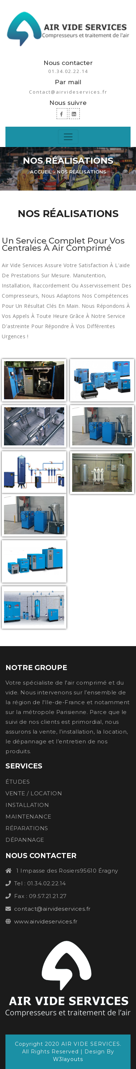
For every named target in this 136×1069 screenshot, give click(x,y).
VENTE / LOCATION (33, 793)
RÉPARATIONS (26, 828)
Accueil (41, 172)
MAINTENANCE (28, 816)
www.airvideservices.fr (46, 921)
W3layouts (68, 1059)
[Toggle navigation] (68, 137)
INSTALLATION (27, 804)
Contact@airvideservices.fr (68, 92)
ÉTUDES (17, 781)
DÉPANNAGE (24, 839)
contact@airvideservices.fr (52, 908)
